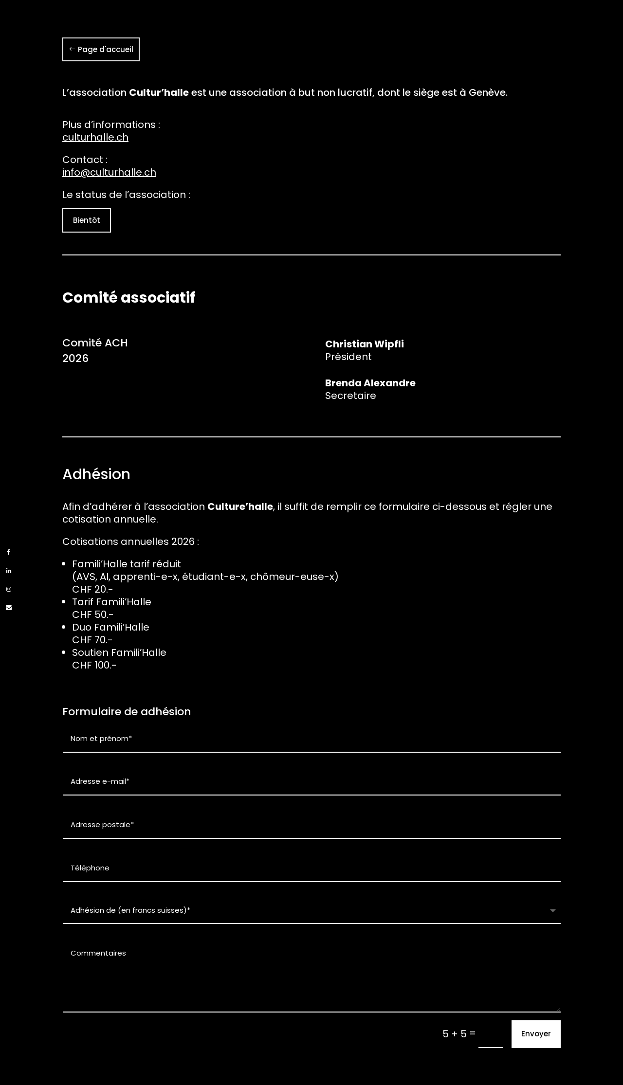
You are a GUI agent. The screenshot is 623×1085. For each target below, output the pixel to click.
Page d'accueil (105, 49)
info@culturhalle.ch (109, 172)
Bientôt (86, 220)
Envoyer (536, 1034)
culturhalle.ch (95, 137)
